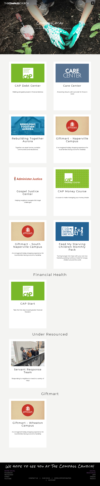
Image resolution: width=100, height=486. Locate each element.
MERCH (93, 479)
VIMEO (6, 477)
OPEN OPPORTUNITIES (62, 478)
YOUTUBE (7, 479)
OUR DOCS (46, 478)
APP (94, 475)
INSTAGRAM (8, 475)
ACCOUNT (51, 480)
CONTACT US (33, 478)
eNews (93, 477)
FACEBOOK (8, 473)
